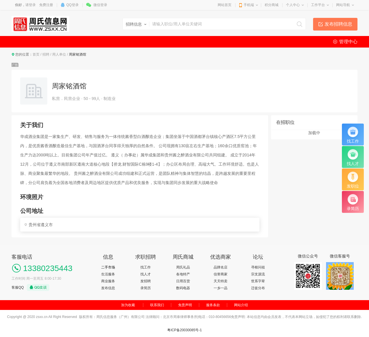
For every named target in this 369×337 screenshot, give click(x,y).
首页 (36, 54)
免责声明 (185, 305)
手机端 (249, 5)
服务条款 (213, 305)
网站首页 (224, 5)
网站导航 (343, 5)
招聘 (45, 54)
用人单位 (59, 54)
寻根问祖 (258, 267)
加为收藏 (128, 305)
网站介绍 (241, 305)
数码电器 (183, 288)
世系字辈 (258, 281)
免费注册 (46, 5)
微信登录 (100, 5)
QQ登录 (72, 5)
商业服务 (108, 281)
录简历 (145, 288)
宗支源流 (258, 274)
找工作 (145, 267)
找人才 (145, 274)
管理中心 (348, 41)
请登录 (30, 5)
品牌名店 (220, 267)
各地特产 (183, 274)
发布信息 (108, 288)
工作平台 (318, 5)
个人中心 (293, 5)
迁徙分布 (258, 288)
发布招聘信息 (338, 24)
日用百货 (183, 281)
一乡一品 (220, 288)
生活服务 (108, 274)
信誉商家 (220, 274)
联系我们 (157, 305)
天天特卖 (220, 281)
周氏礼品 (183, 267)
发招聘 (145, 281)
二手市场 (108, 267)
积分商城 (271, 5)
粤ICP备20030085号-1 (184, 330)
